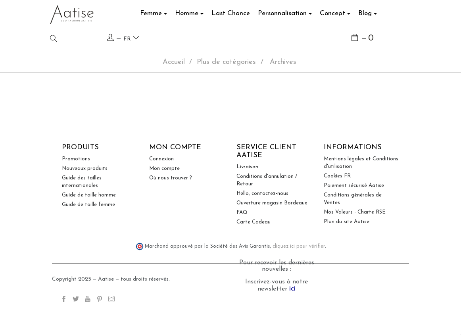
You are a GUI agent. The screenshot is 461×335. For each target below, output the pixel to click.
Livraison (247, 197)
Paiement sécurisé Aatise (354, 216)
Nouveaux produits (85, 199)
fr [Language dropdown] (131, 38)
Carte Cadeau (253, 252)
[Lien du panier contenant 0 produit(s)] (363, 38)
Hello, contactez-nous (262, 224)
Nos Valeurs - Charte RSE (355, 242)
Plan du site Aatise (346, 252)
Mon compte (164, 199)
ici (292, 319)
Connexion (161, 189)
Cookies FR (337, 206)
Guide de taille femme (88, 235)
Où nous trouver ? (170, 208)
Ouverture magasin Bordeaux (271, 233)
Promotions (76, 189)
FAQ (242, 243)
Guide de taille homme (89, 225)
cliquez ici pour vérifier (299, 277)
